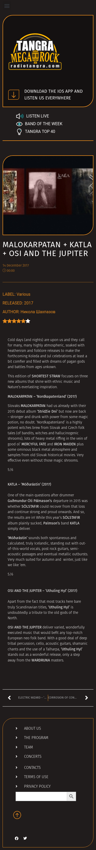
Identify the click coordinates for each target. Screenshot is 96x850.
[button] (7, 5)
